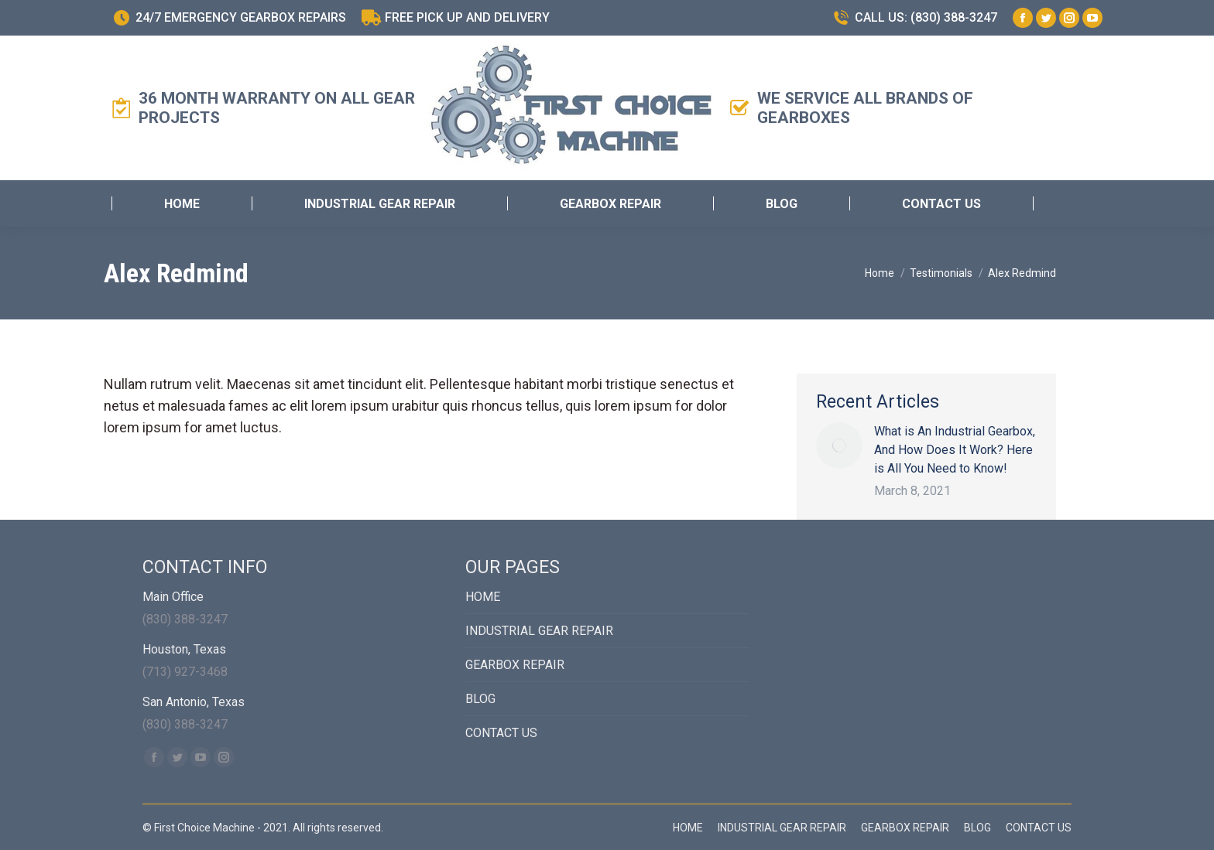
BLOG (480, 698)
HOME (482, 596)
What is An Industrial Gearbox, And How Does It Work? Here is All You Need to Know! (954, 450)
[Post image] (839, 445)
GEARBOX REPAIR (514, 664)
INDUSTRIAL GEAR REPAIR (539, 630)
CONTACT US (501, 732)
